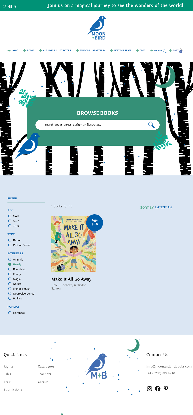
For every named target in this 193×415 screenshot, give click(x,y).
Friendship (19, 269)
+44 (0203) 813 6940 (160, 373)
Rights (8, 366)
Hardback (19, 312)
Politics (17, 298)
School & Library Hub (92, 50)
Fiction (17, 240)
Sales (7, 374)
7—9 (16, 225)
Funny (17, 274)
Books (30, 50)
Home (15, 50)
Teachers (44, 374)
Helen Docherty (62, 285)
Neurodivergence (23, 293)
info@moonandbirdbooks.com (169, 366)
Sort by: (147, 207)
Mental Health (21, 288)
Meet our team (122, 50)
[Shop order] (170, 207)
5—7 (16, 221)
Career (43, 382)
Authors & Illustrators (57, 50)
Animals (18, 259)
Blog (142, 50)
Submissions (13, 389)
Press (7, 382)
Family (17, 264)
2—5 (16, 216)
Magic (17, 279)
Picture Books (21, 245)
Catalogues (46, 366)
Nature (17, 283)
